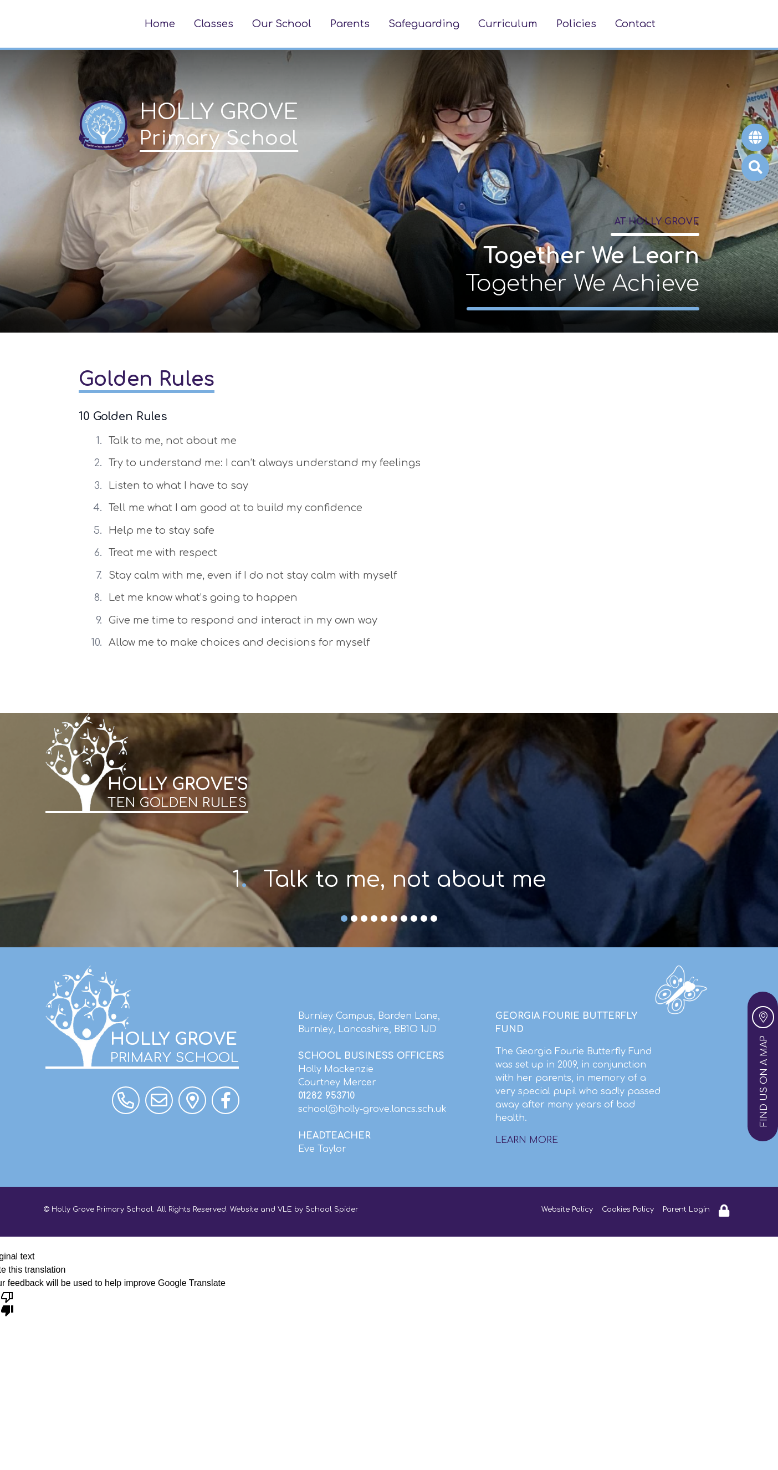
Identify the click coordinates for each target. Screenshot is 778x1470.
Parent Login (686, 1209)
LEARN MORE (526, 1140)
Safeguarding (423, 23)
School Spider (332, 1209)
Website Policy (567, 1209)
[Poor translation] (7, 1303)
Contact (635, 23)
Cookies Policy (628, 1209)
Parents (350, 23)
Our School (281, 23)
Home (160, 23)
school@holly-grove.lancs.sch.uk (372, 1109)
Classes (213, 23)
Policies (576, 23)
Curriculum (508, 23)
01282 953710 (326, 1096)
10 (434, 919)
